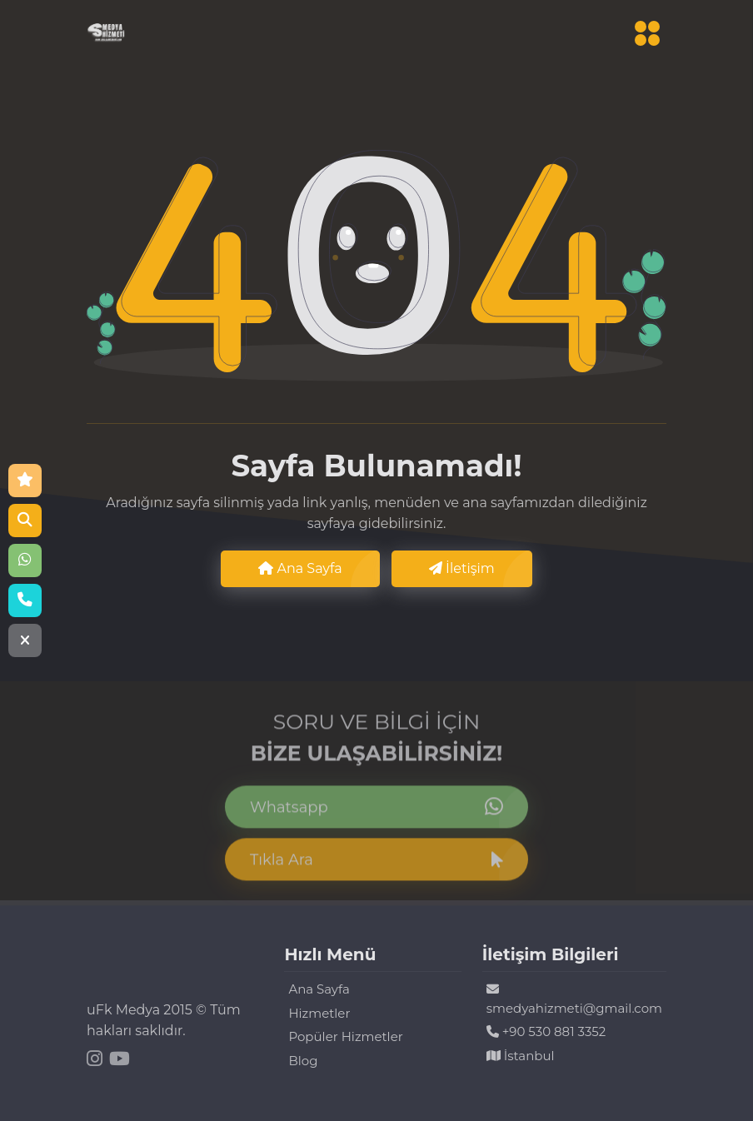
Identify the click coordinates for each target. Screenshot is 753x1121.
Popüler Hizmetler (345, 1036)
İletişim (462, 568)
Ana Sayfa (300, 568)
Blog (302, 1061)
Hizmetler (319, 1013)
